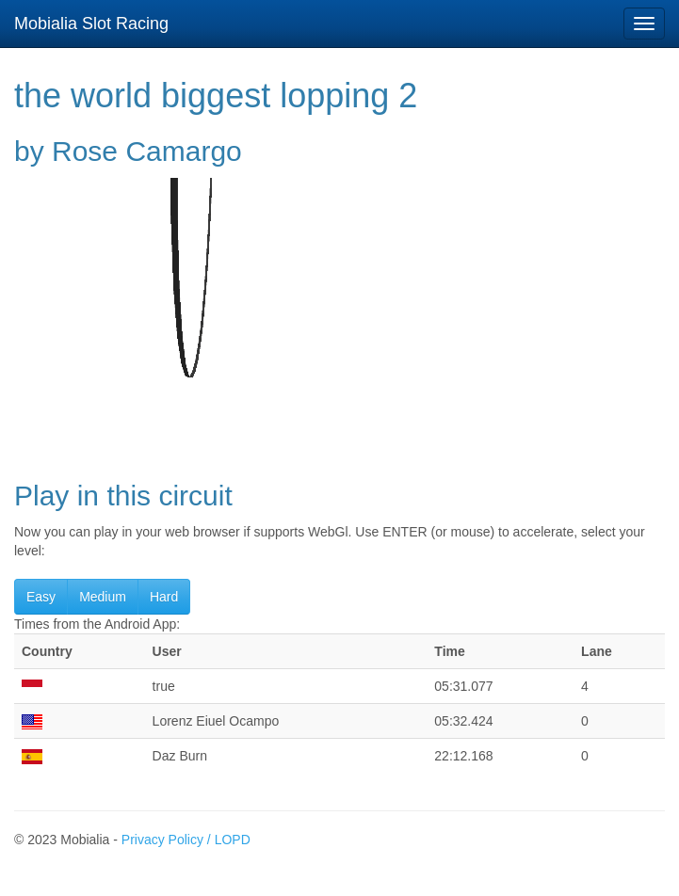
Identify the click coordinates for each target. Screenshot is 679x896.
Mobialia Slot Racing (91, 23)
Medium (102, 596)
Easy (41, 596)
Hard (164, 596)
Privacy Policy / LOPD (186, 839)
